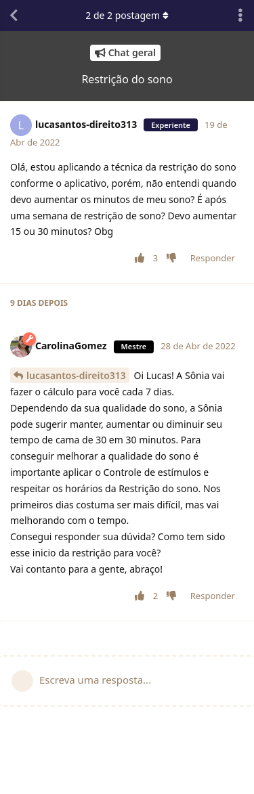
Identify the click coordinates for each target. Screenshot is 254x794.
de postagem (126, 15)
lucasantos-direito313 (76, 375)
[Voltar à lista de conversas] (13, 15)
